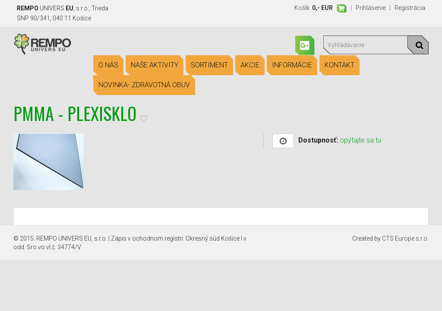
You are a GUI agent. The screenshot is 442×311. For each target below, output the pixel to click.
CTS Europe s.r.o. (405, 238)
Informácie (292, 65)
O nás (108, 65)
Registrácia (410, 7)
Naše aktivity (154, 65)
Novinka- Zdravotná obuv (144, 85)
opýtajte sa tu (360, 140)
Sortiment (209, 65)
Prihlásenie (370, 7)
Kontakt (339, 65)
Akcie (250, 65)
